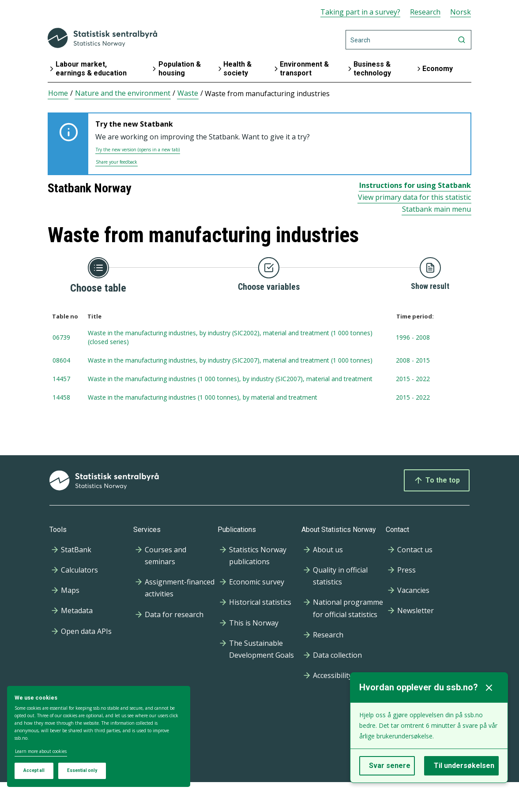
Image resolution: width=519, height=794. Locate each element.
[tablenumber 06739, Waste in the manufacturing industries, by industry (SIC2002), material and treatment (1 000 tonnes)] (259, 338)
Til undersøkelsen (464, 765)
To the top (437, 480)
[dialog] (98, 736)
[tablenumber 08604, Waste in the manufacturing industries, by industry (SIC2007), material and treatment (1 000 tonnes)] (259, 361)
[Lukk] (489, 687)
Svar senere (389, 765)
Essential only (82, 770)
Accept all (34, 770)
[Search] (408, 39)
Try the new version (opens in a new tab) (138, 149)
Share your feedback (116, 162)
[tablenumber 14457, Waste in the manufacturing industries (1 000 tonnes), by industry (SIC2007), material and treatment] (259, 379)
